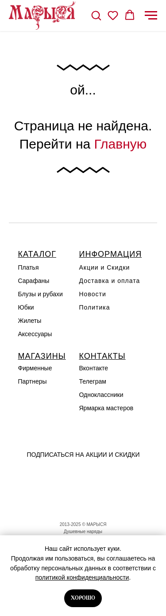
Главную (120, 144)
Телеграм (92, 381)
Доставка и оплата (109, 280)
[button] (96, 15)
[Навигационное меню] (151, 15)
